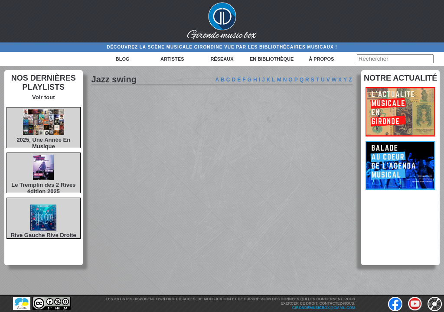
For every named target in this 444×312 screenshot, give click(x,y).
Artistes (172, 59)
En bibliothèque (272, 59)
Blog (123, 59)
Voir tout (43, 97)
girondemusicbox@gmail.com (323, 308)
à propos (321, 59)
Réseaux (221, 59)
